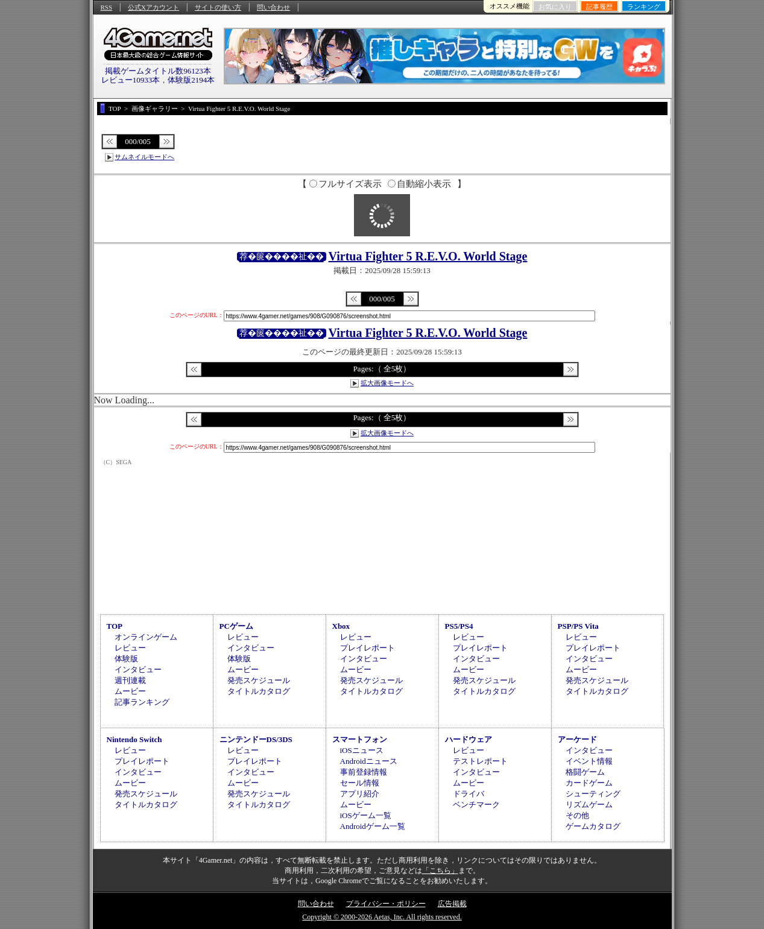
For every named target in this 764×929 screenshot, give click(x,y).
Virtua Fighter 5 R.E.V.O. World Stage (428, 256)
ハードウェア (468, 739)
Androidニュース (368, 761)
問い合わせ (273, 7)
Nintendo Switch (134, 739)
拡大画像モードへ (387, 382)
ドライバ (468, 793)
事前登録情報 (363, 771)
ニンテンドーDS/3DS (255, 739)
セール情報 (359, 782)
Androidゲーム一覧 (372, 826)
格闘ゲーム (585, 771)
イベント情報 (589, 761)
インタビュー (138, 669)
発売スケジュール (258, 680)
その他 (577, 815)
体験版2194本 (191, 79)
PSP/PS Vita (578, 626)
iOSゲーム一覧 (365, 815)
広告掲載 (452, 903)
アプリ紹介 (359, 793)
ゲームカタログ (593, 826)
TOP (115, 626)
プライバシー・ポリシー (386, 903)
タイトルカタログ (258, 691)
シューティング (593, 793)
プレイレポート (367, 647)
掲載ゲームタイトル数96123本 (158, 70)
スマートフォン (359, 739)
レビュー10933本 (130, 79)
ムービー (130, 691)
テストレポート (480, 761)
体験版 (126, 658)
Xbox (341, 626)
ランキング (643, 6)
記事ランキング (142, 702)
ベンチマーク (476, 804)
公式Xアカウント (153, 7)
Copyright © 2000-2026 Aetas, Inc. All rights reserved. (381, 917)
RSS (107, 7)
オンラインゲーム (146, 636)
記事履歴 (599, 6)
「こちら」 (440, 870)
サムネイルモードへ (144, 156)
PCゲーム (236, 626)
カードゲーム (589, 782)
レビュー (130, 647)
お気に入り (555, 6)
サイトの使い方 (218, 7)
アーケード (577, 739)
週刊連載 (130, 680)
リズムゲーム (589, 804)
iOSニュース (362, 750)
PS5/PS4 (459, 626)
